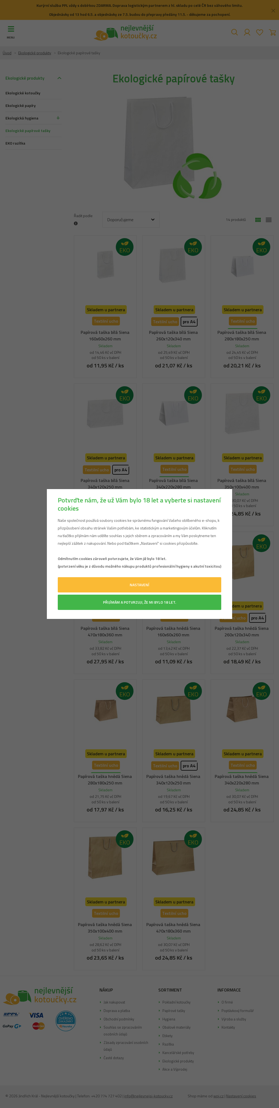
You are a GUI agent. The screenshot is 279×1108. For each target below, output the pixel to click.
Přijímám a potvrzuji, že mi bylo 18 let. (139, 602)
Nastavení (139, 585)
